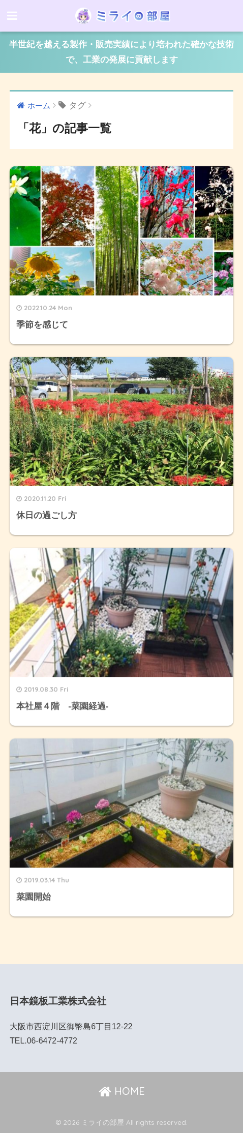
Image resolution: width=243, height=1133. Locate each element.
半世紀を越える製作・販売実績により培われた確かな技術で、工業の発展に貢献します (121, 52)
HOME (122, 1091)
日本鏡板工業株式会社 (58, 1001)
